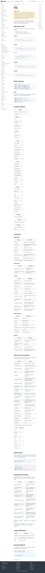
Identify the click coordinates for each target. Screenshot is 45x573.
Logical (40, 20)
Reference (12, 1)
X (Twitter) (18, 567)
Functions (39, 14)
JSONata (28, 456)
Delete (40, 9)
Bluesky (18, 569)
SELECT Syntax (40, 10)
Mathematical (41, 19)
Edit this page (16, 559)
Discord (17, 564)
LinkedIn (18, 566)
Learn (9, 1)
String (40, 18)
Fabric (22, 1)
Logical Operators (40, 27)
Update (40, 8)
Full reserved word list (19, 555)
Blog (31, 566)
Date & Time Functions (40, 22)
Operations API (40, 4)
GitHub (32, 1)
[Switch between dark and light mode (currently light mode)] (35, 1)
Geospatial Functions (39, 26)
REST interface (30, 14)
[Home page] (15, 4)
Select (40, 5)
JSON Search (40, 24)
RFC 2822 (19, 358)
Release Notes (17, 1)
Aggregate (40, 15)
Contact (32, 569)
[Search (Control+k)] (40, 1)
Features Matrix (40, 13)
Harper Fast (32, 564)
